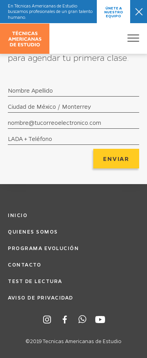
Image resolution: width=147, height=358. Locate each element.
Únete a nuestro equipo (113, 11)
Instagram (47, 319)
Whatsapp (82, 319)
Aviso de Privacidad (40, 297)
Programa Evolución (43, 248)
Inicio (17, 215)
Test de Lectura (35, 281)
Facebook (65, 319)
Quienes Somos (33, 231)
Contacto (24, 264)
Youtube (100, 319)
